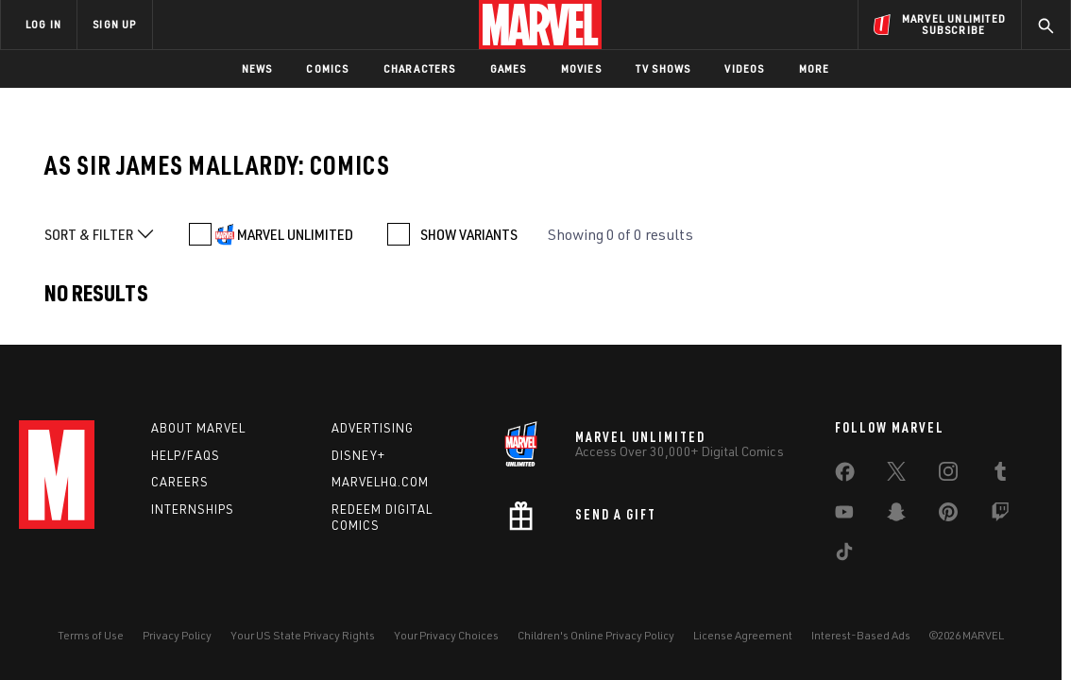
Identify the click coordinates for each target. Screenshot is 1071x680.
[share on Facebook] (845, 476)
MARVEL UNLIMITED (295, 234)
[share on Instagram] (948, 475)
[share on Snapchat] (896, 515)
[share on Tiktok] (844, 555)
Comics (327, 68)
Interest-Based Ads (860, 635)
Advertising (373, 427)
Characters (419, 68)
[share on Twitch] (1000, 515)
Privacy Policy (177, 635)
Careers (180, 481)
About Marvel (198, 427)
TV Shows (663, 68)
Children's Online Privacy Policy (596, 635)
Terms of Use (91, 635)
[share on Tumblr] (1000, 475)
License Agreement (742, 635)
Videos (744, 68)
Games (508, 68)
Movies (581, 68)
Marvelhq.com (380, 481)
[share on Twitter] (896, 475)
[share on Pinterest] (948, 515)
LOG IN (43, 24)
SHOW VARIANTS (469, 234)
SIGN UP (114, 24)
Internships (192, 509)
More (814, 68)
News (257, 68)
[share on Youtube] (844, 515)
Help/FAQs (185, 455)
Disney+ (358, 455)
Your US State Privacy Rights (302, 635)
